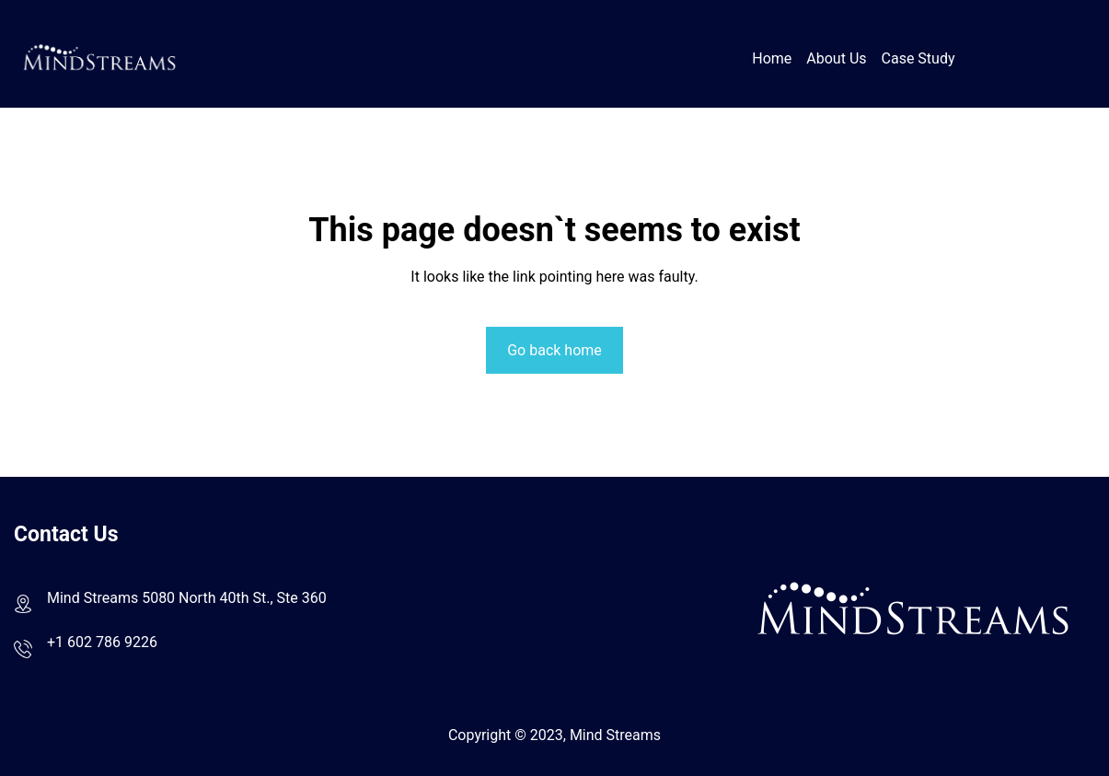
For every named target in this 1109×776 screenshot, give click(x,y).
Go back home (554, 350)
